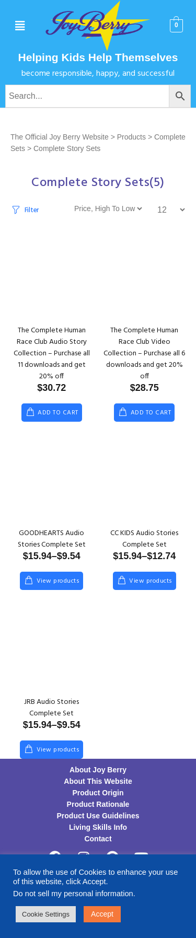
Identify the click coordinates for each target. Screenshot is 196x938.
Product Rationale (98, 804)
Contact (97, 839)
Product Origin (98, 793)
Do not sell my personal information (73, 893)
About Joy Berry (98, 770)
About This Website (98, 781)
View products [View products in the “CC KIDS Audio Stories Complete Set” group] (150, 581)
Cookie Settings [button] (46, 914)
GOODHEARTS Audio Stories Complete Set (52, 539)
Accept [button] (102, 914)
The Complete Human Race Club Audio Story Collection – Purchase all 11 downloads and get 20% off (52, 354)
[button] (19, 26)
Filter (32, 210)
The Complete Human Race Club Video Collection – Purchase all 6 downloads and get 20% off (144, 354)
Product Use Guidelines (98, 816)
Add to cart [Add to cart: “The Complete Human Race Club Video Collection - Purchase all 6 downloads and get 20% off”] (151, 413)
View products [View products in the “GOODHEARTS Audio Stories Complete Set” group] (58, 581)
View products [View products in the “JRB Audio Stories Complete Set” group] (58, 750)
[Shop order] (108, 208)
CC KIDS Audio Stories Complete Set (144, 539)
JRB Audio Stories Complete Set (51, 708)
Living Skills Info (98, 827)
